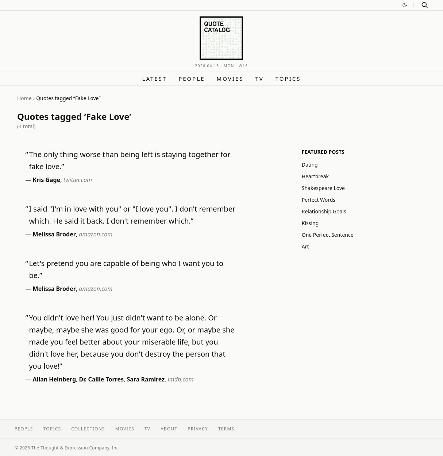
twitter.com (77, 180)
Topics (288, 78)
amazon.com (95, 234)
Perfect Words (318, 199)
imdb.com (181, 379)
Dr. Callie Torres (101, 379)
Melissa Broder (54, 234)
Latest (154, 78)
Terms (226, 429)
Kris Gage (47, 180)
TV (259, 78)
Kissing (310, 223)
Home (24, 98)
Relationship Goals (324, 211)
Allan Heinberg (54, 379)
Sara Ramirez (146, 379)
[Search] (424, 5)
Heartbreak (315, 176)
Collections (88, 429)
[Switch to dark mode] (404, 5)
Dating (310, 164)
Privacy (198, 429)
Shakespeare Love (323, 188)
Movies (230, 78)
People (191, 78)
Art (305, 246)
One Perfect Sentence (328, 234)
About (169, 429)
